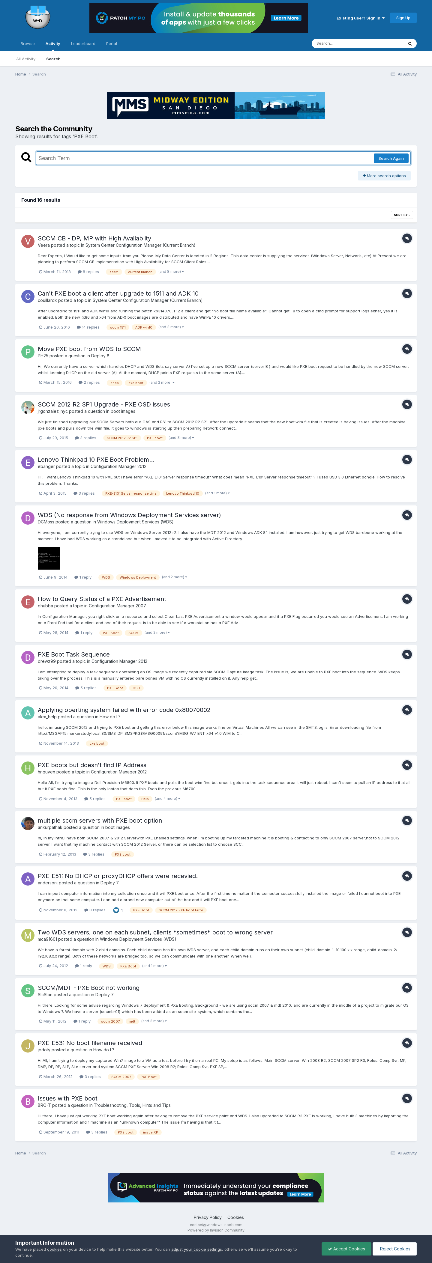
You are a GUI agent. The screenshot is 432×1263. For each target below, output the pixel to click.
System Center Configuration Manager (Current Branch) (141, 245)
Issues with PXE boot (68, 1098)
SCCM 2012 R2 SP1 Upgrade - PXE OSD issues (104, 404)
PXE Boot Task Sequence (74, 654)
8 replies (88, 271)
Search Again (391, 158)
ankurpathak (50, 827)
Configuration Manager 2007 (117, 605)
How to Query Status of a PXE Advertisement (102, 599)
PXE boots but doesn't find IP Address (92, 765)
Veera (44, 245)
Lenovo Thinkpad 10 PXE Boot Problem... (96, 459)
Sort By (402, 215)
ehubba (45, 605)
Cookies (235, 1217)
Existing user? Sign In (361, 18)
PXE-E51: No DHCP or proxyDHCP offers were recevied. (118, 876)
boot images (123, 411)
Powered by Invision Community (216, 1230)
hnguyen (46, 771)
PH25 (43, 355)
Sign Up (403, 17)
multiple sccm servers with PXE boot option (100, 820)
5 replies (86, 687)
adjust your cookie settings (196, 1249)
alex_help (47, 716)
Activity (53, 46)
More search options (384, 175)
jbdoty (44, 1049)
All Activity (25, 58)
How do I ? (110, 716)
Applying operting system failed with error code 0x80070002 (124, 709)
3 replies (85, 437)
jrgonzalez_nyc (53, 411)
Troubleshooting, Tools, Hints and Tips (132, 1105)
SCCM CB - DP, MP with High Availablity (94, 238)
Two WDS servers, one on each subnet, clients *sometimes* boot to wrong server (155, 932)
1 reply (83, 577)
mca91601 (47, 939)
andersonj (48, 882)
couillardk (47, 300)
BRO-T (44, 1105)
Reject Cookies (394, 1248)
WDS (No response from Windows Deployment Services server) (129, 515)
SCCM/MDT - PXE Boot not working (89, 987)
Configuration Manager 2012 (118, 466)
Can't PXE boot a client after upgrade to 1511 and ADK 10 (118, 293)
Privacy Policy (208, 1217)
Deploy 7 (109, 882)
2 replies (89, 382)
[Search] (341, 43)
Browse (28, 43)
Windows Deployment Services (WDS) (135, 521)
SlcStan (45, 994)
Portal (111, 43)
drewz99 (47, 661)
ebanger (46, 466)
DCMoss (46, 521)
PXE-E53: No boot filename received (90, 1043)
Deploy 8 (100, 355)
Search (53, 58)
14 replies (88, 327)
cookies (54, 1249)
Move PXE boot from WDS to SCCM (89, 349)
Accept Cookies (346, 1248)
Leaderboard (83, 43)
